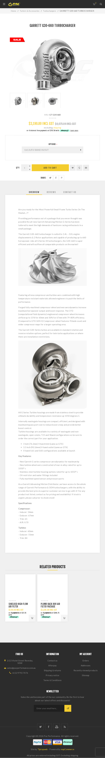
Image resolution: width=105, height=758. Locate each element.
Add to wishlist (73, 168)
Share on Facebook (56, 177)
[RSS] (64, 727)
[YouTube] (56, 727)
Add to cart (50, 168)
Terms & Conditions (52, 680)
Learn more (74, 131)
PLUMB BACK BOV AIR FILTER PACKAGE (50, 605)
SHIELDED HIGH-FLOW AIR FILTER (18, 605)
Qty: (18, 167)
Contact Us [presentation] (69, 192)
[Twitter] (40, 727)
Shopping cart (96, 3)
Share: (43, 177)
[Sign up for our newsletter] (49, 708)
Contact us (52, 660)
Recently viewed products (86, 670)
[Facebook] (48, 727)
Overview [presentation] (34, 192)
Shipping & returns (52, 670)
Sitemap (85, 675)
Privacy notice (52, 675)
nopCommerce (67, 749)
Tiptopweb (43, 749)
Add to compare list (79, 168)
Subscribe (67, 708)
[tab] (34, 192)
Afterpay (52, 665)
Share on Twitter (50, 177)
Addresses (86, 665)
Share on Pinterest (61, 177)
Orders (85, 660)
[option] (18, 100)
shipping (57, 127)
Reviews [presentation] (51, 192)
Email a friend (86, 168)
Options (52, 144)
